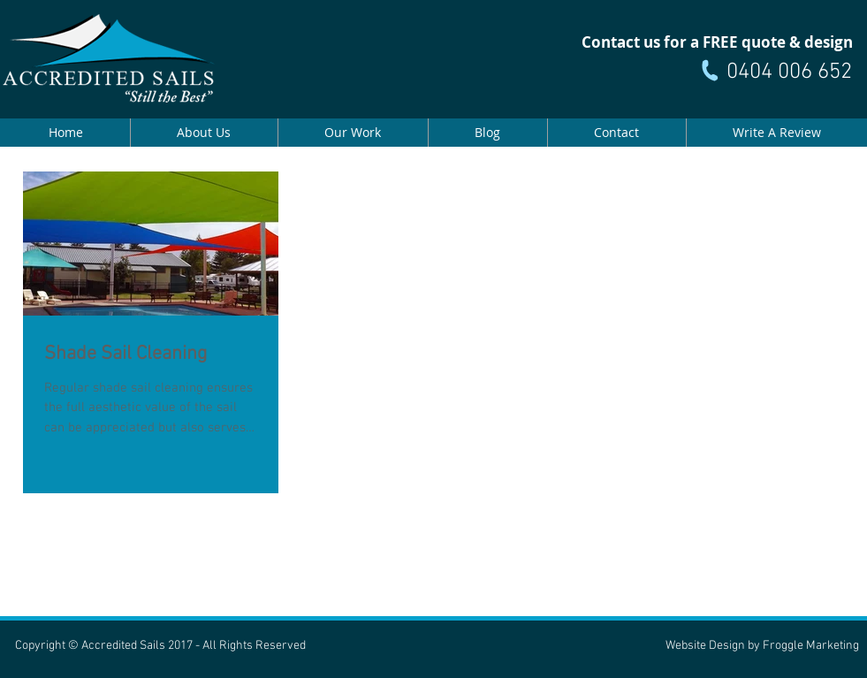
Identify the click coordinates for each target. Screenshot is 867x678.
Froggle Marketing (811, 645)
